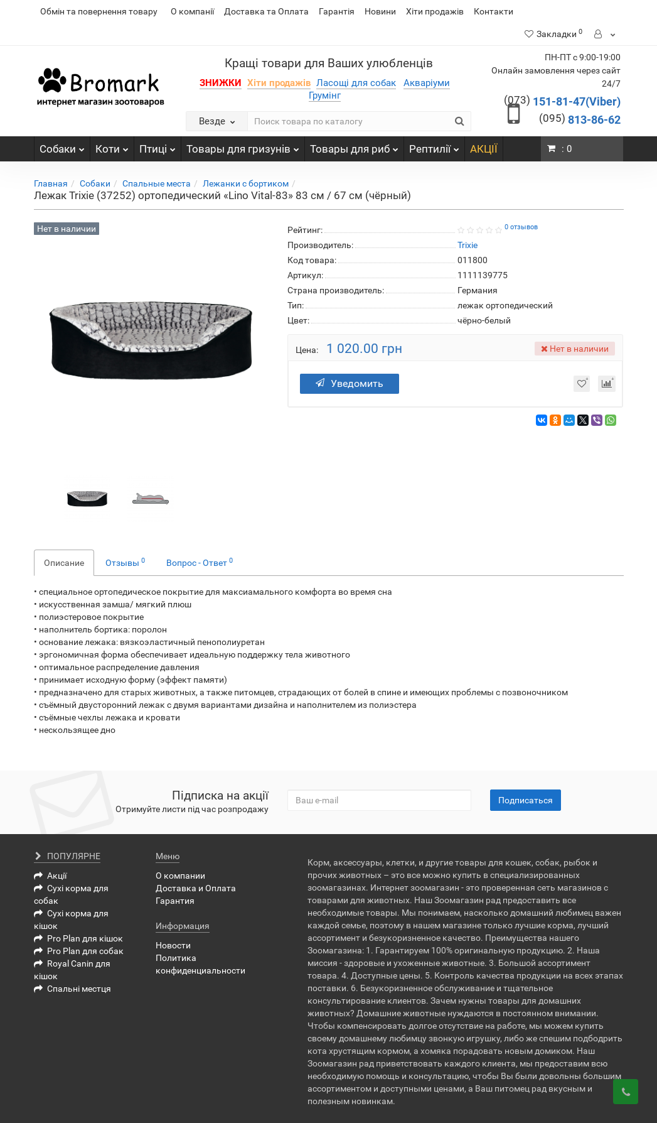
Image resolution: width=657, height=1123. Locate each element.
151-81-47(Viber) (562, 101)
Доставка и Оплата (196, 888)
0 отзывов (521, 227)
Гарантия (175, 901)
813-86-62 (580, 119)
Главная (51, 183)
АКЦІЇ (484, 149)
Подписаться (525, 800)
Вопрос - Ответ (199, 562)
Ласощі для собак (356, 83)
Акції (50, 876)
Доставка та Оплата (266, 11)
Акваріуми (426, 83)
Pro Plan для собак (79, 951)
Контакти (493, 11)
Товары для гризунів (242, 145)
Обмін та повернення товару (99, 11)
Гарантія (337, 11)
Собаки (62, 145)
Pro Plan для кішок (78, 938)
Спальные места (156, 183)
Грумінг (325, 95)
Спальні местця (72, 989)
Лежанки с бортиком (246, 183)
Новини (380, 11)
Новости (173, 945)
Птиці (157, 145)
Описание (64, 563)
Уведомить (351, 383)
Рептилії (434, 145)
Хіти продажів (435, 11)
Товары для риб (354, 145)
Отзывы (125, 562)
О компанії (192, 11)
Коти (112, 145)
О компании (180, 876)
